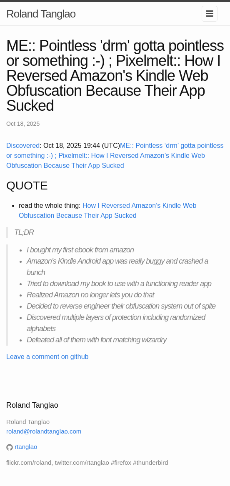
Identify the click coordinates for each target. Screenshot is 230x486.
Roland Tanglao (40, 13)
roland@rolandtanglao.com (43, 431)
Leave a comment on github (47, 356)
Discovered (23, 145)
